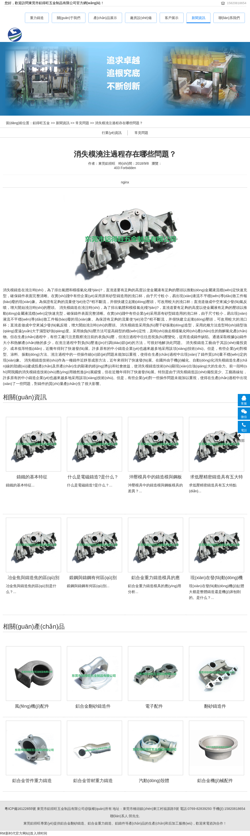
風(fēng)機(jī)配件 (32, 706)
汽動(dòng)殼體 (154, 780)
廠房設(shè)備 (141, 18)
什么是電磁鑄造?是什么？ (93, 476)
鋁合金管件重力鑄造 (32, 780)
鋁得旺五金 (41, 123)
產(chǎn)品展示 (105, 18)
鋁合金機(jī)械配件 (215, 780)
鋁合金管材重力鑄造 (93, 780)
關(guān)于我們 (68, 18)
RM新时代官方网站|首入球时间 (23, 833)
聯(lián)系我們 (229, 18)
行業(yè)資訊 (111, 133)
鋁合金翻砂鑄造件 (93, 706)
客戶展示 (171, 18)
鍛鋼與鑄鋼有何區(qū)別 (93, 577)
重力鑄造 (37, 18)
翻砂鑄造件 (215, 706)
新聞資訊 (198, 18)
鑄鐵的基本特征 (32, 476)
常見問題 (82, 123)
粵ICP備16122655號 (20, 809)
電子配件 (154, 706)
